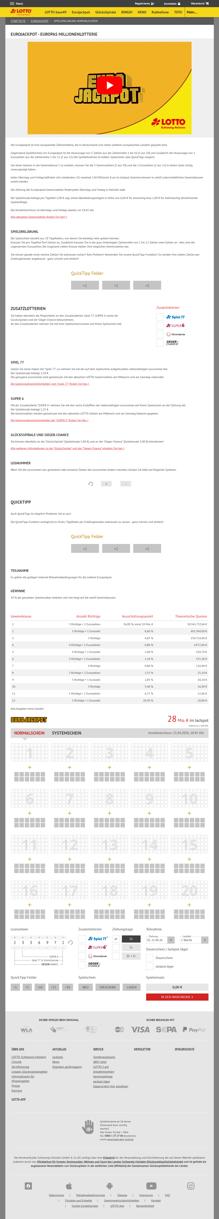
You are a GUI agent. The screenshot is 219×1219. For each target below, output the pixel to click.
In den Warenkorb (177, 997)
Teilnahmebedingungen (90, 1195)
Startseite (18, 21)
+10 (40, 987)
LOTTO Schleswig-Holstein (29, 1057)
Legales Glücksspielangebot (29, 1072)
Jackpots (57, 1057)
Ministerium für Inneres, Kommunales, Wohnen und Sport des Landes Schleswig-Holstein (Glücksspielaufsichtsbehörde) (110, 1161)
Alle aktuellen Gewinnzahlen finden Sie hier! (39, 217)
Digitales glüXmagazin (67, 1067)
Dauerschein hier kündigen (110, 1086)
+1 (15, 987)
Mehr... (192, 12)
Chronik (17, 1062)
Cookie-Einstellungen (85, 1206)
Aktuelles (59, 1049)
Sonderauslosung (104, 1057)
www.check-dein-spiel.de (120, 1139)
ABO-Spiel (100, 1062)
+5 (27, 987)
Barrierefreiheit (145, 1206)
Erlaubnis (109, 1157)
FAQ (167, 1195)
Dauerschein (164, 958)
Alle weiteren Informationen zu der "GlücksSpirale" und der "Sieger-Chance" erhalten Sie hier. (68, 448)
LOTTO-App (19, 1099)
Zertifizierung (20, 1067)
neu (86, 987)
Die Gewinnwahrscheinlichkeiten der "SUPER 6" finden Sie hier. (50, 420)
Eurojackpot (40, 21)
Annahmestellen (103, 1072)
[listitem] (12, 744)
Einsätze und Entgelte (78, 1200)
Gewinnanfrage (103, 1076)
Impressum (146, 1195)
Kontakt (156, 1200)
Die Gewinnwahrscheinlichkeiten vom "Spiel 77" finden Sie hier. (50, 384)
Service (98, 1049)
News (56, 1062)
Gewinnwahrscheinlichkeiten (121, 1200)
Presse (16, 1086)
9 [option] (47, 942)
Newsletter (142, 1049)
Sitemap (122, 1195)
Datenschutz (56, 1195)
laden (131, 987)
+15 (53, 987)
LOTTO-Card (101, 1067)
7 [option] (55, 942)
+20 (67, 987)
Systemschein (66, 733)
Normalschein (29, 733)
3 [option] (23, 942)
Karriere (17, 1091)
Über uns (18, 1049)
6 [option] (39, 942)
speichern (108, 987)
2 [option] (15, 942)
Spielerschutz (184, 1049)
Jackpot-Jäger (165, 966)
